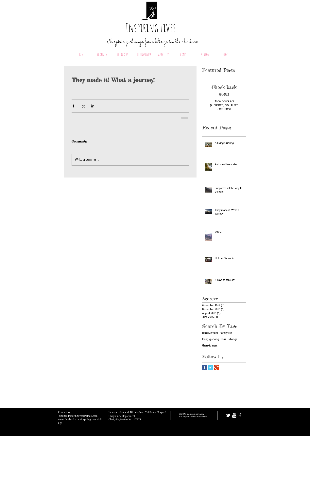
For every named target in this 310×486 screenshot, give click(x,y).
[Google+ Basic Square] (216, 367)
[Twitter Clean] (228, 415)
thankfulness (209, 345)
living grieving (210, 339)
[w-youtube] (234, 415)
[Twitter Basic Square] (210, 367)
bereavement (210, 333)
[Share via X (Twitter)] (83, 106)
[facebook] (240, 415)
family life (226, 333)
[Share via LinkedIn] (93, 106)
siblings (232, 339)
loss (223, 339)
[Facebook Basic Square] (204, 367)
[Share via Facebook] (73, 106)
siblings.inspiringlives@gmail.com (78, 415)
